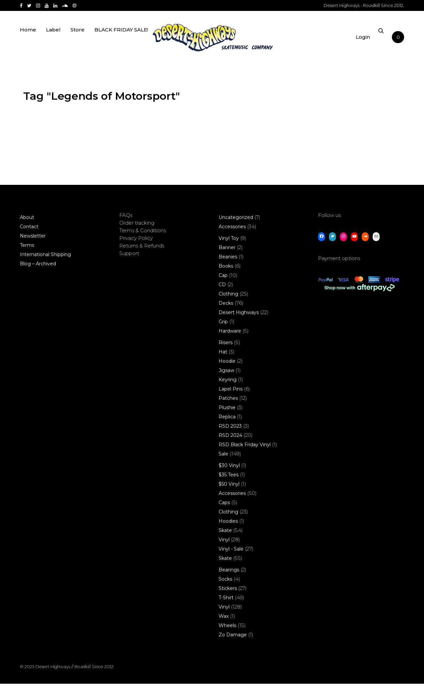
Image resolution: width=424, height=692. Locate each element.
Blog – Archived (38, 272)
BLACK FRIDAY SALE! (121, 40)
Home (28, 40)
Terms (27, 253)
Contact (29, 235)
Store (77, 40)
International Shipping (45, 263)
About (27, 226)
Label (53, 40)
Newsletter (33, 244)
